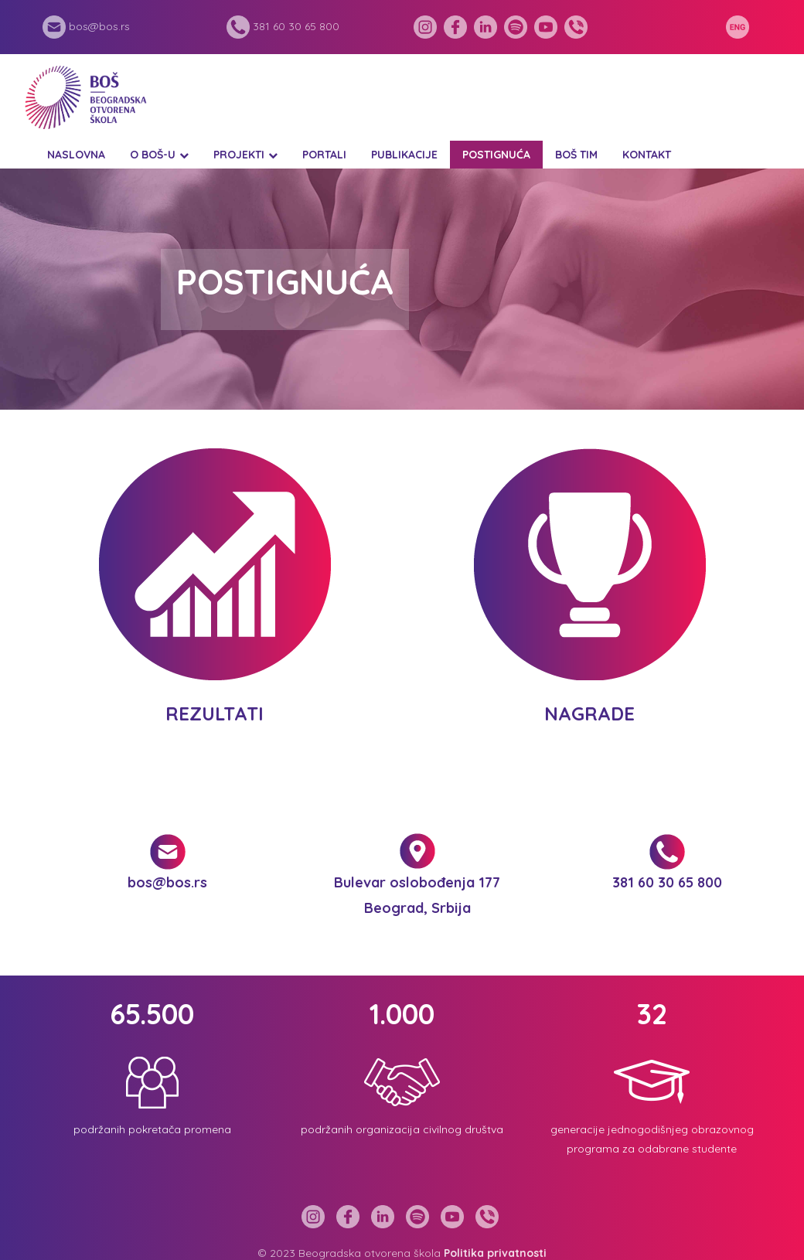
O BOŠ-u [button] (152, 155)
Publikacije (404, 155)
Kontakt (646, 155)
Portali (324, 155)
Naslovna (76, 155)
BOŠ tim (576, 155)
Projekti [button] (238, 155)
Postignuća (496, 155)
